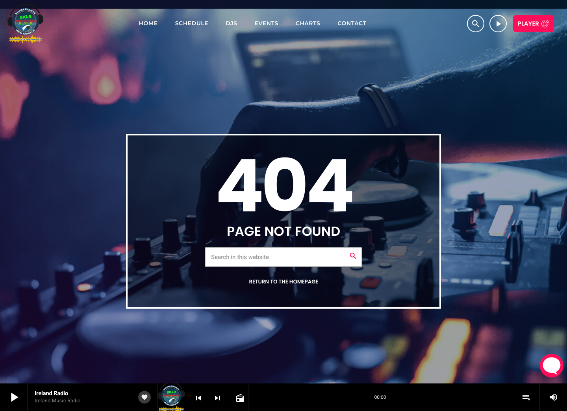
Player (528, 24)
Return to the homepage (283, 281)
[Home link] (25, 23)
